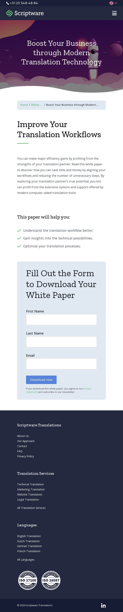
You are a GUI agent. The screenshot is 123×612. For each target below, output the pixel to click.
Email (30, 355)
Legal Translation (28, 499)
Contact (22, 446)
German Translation (29, 546)
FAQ (19, 451)
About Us (23, 435)
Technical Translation (30, 484)
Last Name (35, 333)
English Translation (29, 536)
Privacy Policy (25, 456)
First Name (35, 311)
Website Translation (29, 494)
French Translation (28, 551)
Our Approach (26, 441)
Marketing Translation (31, 489)
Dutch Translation (28, 541)
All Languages (26, 559)
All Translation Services (31, 507)
